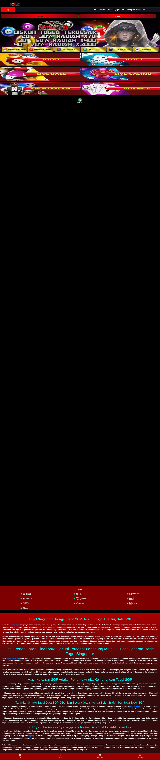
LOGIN (117, 16)
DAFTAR (40, 16)
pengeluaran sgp (13, 658)
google (32, 736)
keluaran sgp (72, 684)
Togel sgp (15, 625)
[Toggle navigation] (3, 4)
